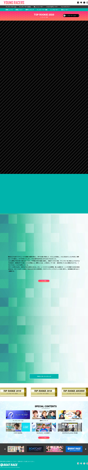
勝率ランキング (30, 9)
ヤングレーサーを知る (25, 6)
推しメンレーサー (38, 6)
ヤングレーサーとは (11, 6)
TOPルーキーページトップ (44, 376)
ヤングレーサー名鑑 (42, 9)
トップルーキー (54, 9)
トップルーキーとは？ (71, 15)
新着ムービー (19, 9)
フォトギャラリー (65, 6)
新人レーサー (64, 9)
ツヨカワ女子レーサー (52, 6)
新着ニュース (9, 9)
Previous (6, 449)
